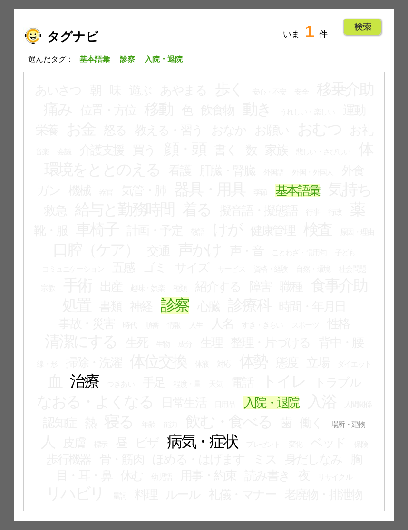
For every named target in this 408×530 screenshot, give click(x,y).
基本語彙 (297, 190)
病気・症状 (202, 441)
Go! (362, 27)
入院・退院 (271, 402)
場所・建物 (348, 424)
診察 (175, 305)
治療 (84, 381)
